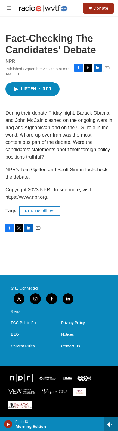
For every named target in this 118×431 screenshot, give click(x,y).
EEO (15, 334)
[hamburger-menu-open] (8, 8)
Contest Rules (23, 346)
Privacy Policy (73, 323)
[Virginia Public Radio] (54, 391)
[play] (8, 424)
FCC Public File (24, 323)
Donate (100, 8)
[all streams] (111, 424)
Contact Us (70, 346)
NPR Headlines (40, 211)
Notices (67, 334)
